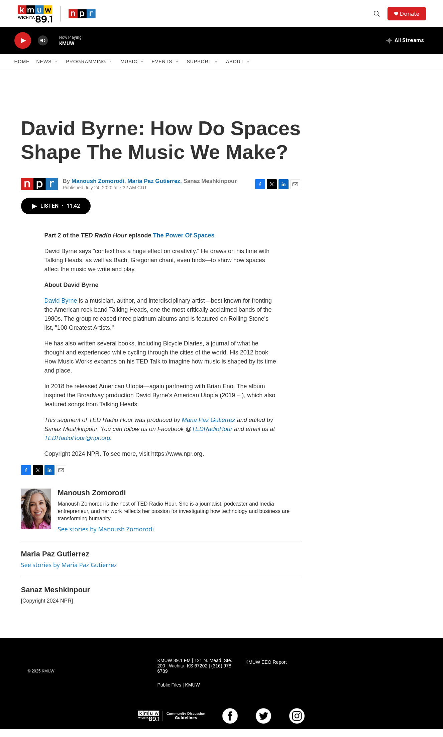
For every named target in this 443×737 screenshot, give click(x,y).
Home (22, 69)
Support (199, 69)
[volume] (42, 48)
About (235, 69)
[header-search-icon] (378, 18)
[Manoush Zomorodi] (36, 517)
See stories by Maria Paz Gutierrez (69, 573)
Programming (86, 69)
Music (128, 69)
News (44, 69)
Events (162, 69)
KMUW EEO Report (266, 670)
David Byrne (60, 308)
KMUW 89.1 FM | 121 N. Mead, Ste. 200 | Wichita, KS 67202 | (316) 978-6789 (195, 674)
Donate (412, 17)
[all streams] (405, 48)
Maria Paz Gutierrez (153, 189)
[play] (22, 48)
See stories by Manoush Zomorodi (106, 537)
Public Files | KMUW (178, 692)
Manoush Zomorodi (98, 189)
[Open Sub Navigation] (57, 69)
